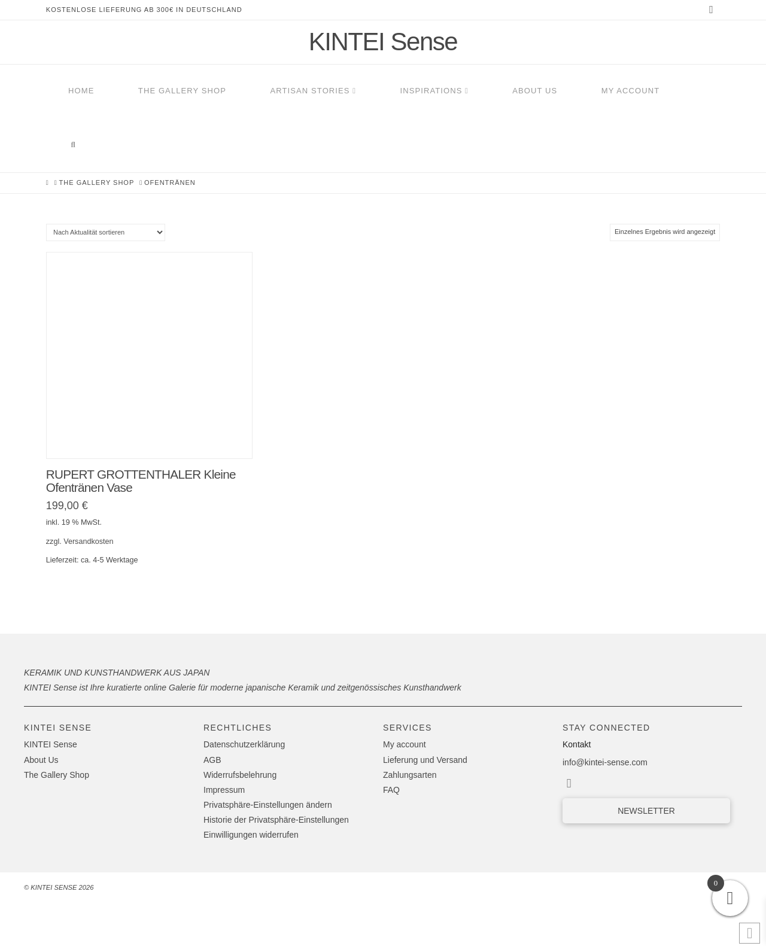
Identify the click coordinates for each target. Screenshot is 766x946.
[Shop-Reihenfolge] (105, 232)
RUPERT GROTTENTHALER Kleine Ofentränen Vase (141, 480)
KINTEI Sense (383, 41)
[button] (286, 805)
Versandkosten (88, 541)
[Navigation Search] (73, 145)
